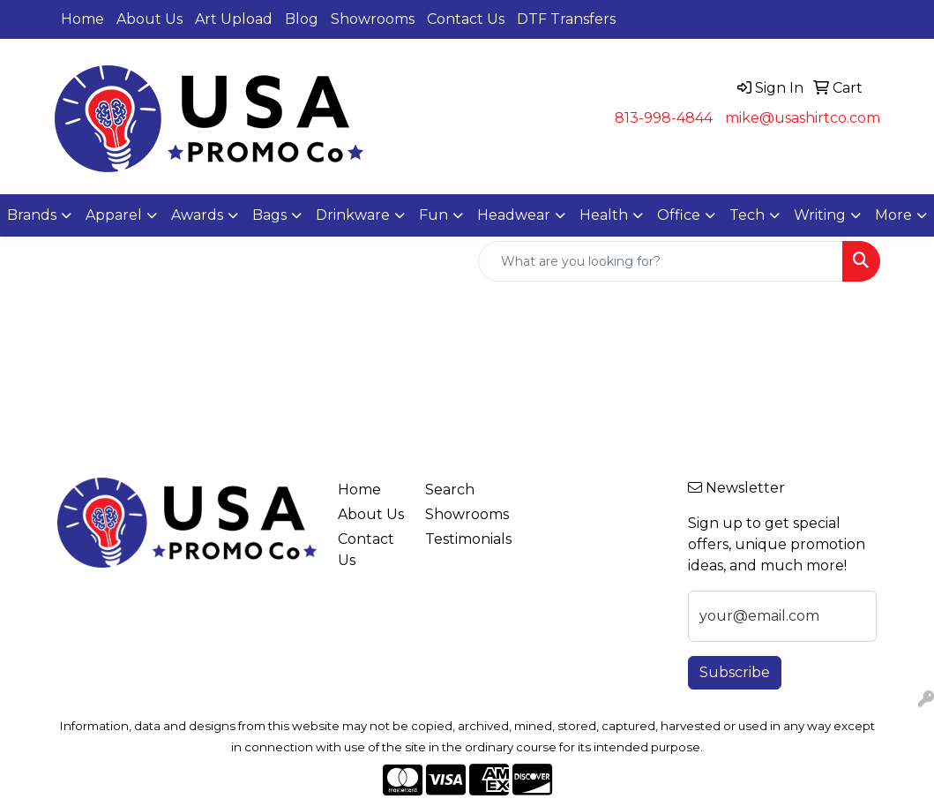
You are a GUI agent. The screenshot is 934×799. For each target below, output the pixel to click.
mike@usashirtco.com (802, 117)
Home (82, 19)
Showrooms (373, 19)
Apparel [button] (114, 215)
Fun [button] (433, 215)
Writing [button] (820, 215)
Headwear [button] (513, 215)
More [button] (893, 215)
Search (449, 489)
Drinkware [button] (353, 215)
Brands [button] (31, 215)
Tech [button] (747, 215)
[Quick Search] (660, 261)
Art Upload (234, 19)
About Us (149, 19)
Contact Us (465, 19)
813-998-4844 (664, 117)
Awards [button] (197, 215)
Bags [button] (269, 215)
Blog (301, 19)
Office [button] (678, 215)
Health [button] (603, 215)
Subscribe (734, 672)
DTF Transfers (566, 19)
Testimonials (458, 539)
